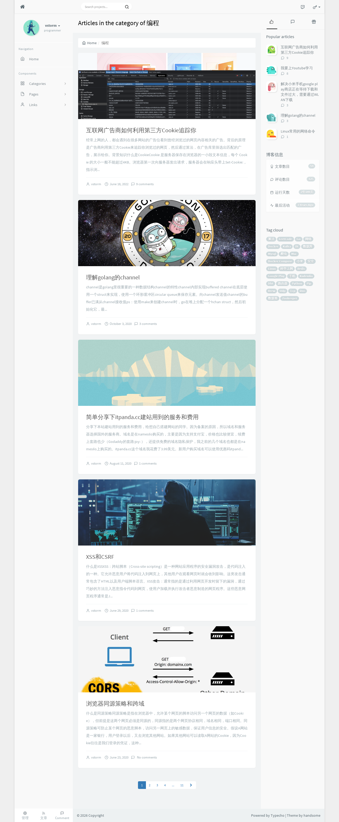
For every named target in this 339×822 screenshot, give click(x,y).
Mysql (272, 254)
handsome (312, 815)
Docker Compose (280, 261)
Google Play (276, 276)
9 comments (145, 184)
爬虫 (283, 254)
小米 (300, 261)
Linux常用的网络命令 (298, 131)
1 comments (148, 463)
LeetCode (285, 239)
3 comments (148, 323)
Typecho (277, 815)
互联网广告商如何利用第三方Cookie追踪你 (141, 130)
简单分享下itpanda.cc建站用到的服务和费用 (142, 417)
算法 (271, 239)
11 (182, 785)
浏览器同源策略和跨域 (115, 703)
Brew (271, 291)
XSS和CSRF (100, 556)
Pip (309, 283)
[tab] (271, 21)
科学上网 (286, 269)
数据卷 (273, 298)
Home (89, 42)
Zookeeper (289, 298)
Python (297, 283)
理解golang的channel (113, 277)
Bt (296, 246)
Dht (270, 283)
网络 (308, 239)
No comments (146, 757)
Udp (283, 291)
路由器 (282, 283)
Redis (301, 269)
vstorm (96, 184)
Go (299, 239)
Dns (302, 291)
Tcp (292, 291)
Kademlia (306, 276)
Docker (273, 246)
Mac (294, 254)
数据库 (308, 246)
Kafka (287, 246)
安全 (310, 261)
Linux (272, 269)
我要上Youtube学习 (297, 68)
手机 (292, 276)
